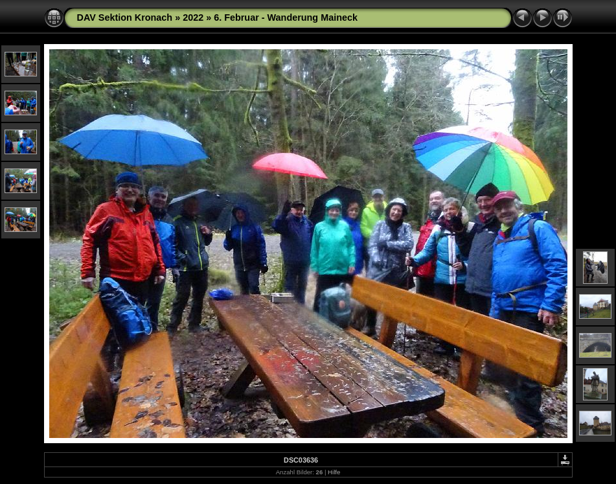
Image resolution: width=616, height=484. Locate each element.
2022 (193, 17)
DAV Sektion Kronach (125, 17)
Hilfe (334, 472)
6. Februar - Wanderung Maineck (286, 17)
